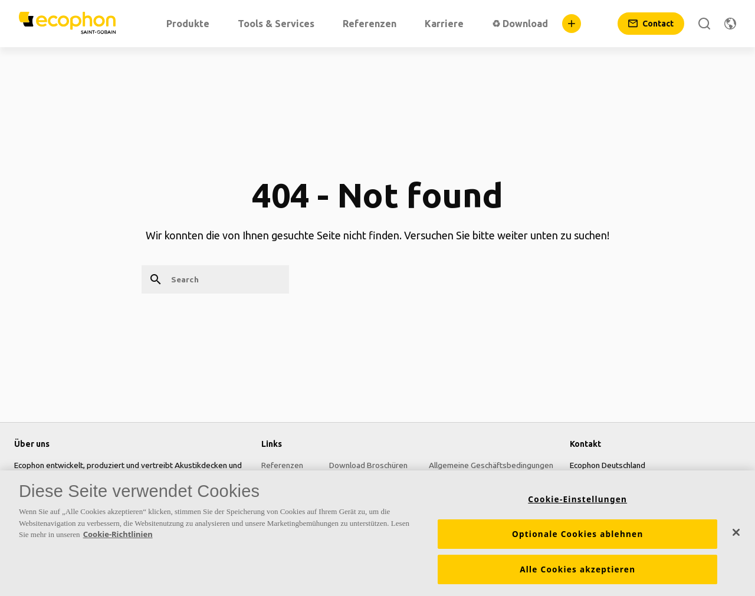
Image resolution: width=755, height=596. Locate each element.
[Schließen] (736, 536)
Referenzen (282, 465)
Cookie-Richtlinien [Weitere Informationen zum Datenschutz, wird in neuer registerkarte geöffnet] (118, 538)
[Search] (704, 23)
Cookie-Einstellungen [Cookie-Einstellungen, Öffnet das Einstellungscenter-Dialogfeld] (577, 503)
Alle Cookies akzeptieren (577, 573)
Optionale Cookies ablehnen (578, 538)
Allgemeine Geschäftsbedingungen (491, 465)
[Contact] (651, 23)
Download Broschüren (368, 465)
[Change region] (730, 23)
